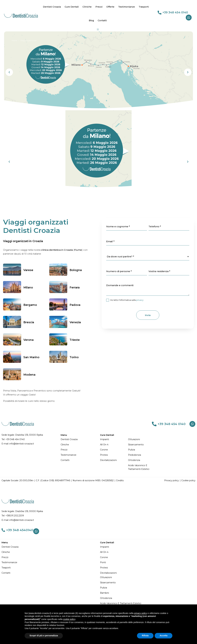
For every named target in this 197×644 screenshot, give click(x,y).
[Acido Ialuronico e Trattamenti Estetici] (142, 467)
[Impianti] (114, 439)
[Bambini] (147, 593)
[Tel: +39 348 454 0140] (30, 439)
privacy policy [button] (140, 613)
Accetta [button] (163, 635)
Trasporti (144, 6)
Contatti (102, 20)
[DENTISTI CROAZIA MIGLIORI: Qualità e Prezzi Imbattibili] (21, 15)
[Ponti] (147, 562)
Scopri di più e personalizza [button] (44, 635)
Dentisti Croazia (52, 6)
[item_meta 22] (126, 227)
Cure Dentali (72, 6)
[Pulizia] (142, 450)
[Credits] (120, 480)
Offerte (110, 6)
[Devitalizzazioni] (114, 460)
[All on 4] (114, 445)
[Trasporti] (49, 568)
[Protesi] (114, 455)
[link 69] (159, 12)
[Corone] (114, 450)
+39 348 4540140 (20, 530)
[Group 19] (98, 29)
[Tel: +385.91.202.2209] (98, 516)
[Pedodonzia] (142, 455)
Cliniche (87, 6)
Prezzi (99, 6)
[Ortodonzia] (142, 460)
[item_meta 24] (147, 241)
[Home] (14, 40)
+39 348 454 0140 (175, 12)
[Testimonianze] (79, 455)
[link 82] (154, 424)
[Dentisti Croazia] (79, 439)
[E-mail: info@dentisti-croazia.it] (30, 444)
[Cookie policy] (188, 480)
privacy (139, 300)
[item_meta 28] (126, 271)
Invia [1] (148, 315)
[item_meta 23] (169, 227)
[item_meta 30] (169, 271)
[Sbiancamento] (142, 445)
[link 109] (4, 530)
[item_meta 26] (107, 300)
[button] (9, 72)
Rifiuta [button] (145, 635)
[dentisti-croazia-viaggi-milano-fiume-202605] (98, 70)
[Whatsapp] (189, 17)
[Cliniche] (79, 445)
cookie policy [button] (69, 619)
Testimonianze (126, 6)
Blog (91, 20)
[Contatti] (79, 460)
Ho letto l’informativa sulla (124, 300)
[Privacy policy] (171, 480)
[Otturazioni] (142, 439)
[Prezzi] (79, 450)
